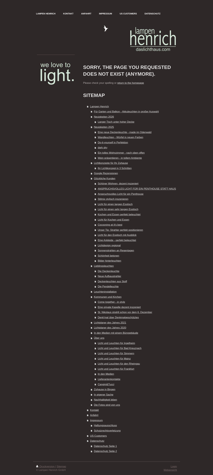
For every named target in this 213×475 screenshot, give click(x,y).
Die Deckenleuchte (108, 271)
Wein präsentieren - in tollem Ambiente (120, 158)
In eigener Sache (103, 394)
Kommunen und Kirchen (107, 296)
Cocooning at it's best (110, 224)
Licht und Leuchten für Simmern (116, 353)
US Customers (98, 435)
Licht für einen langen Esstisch (115, 204)
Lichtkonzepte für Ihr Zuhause (111, 163)
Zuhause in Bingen (104, 389)
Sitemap (61, 466)
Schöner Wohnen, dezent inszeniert (118, 183)
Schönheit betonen (108, 255)
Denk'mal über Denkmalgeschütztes (118, 317)
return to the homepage (130, 82)
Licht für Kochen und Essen (113, 219)
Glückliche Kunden (104, 178)
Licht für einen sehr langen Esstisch (118, 209)
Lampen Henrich (99, 106)
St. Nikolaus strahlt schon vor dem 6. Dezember (125, 312)
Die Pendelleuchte (108, 286)
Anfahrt (94, 415)
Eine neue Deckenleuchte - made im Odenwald (124, 132)
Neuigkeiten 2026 (104, 116)
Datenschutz (97, 440)
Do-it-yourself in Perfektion (113, 142)
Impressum (96, 420)
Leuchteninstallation (105, 291)
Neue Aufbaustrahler (109, 276)
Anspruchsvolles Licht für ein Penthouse (120, 194)
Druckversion (45, 466)
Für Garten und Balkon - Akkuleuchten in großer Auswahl (126, 111)
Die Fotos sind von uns (107, 404)
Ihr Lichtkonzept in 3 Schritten (115, 168)
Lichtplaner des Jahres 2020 (110, 327)
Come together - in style (111, 302)
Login (174, 466)
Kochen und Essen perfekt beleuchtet (119, 214)
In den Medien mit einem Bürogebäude (116, 332)
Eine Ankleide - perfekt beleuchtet (117, 240)
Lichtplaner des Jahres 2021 (110, 322)
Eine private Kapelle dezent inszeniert (119, 307)
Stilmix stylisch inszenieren (113, 199)
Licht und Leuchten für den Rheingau (119, 363)
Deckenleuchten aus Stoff (112, 281)
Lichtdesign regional (109, 245)
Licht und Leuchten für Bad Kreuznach (119, 348)
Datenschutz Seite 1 (105, 446)
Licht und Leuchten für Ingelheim (116, 343)
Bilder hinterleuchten (109, 260)
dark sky (102, 147)
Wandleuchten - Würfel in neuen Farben (120, 137)
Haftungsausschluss (105, 425)
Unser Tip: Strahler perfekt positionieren (120, 230)
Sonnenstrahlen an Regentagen (116, 250)
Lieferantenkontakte (109, 379)
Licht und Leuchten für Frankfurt (116, 368)
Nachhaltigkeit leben (105, 399)
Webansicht (170, 470)
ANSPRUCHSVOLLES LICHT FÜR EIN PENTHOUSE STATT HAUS (137, 188)
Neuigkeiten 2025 (104, 127)
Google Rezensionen (106, 173)
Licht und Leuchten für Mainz (114, 358)
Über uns (99, 338)
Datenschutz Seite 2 (105, 451)
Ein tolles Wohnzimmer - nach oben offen (121, 152)
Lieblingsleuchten (104, 266)
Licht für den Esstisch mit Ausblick (117, 235)
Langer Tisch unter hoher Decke (116, 121)
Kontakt (94, 410)
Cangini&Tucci (106, 384)
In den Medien (106, 374)
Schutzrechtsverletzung (107, 430)
